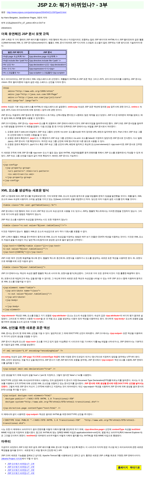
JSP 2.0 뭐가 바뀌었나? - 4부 (21, 473)
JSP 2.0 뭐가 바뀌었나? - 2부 (21, 467)
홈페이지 (123, 467)
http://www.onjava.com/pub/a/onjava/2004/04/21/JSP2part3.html (36, 12)
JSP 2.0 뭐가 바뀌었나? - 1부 (21, 464)
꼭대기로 (135, 467)
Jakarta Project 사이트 (11, 458)
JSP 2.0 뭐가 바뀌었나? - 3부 (21, 470)
